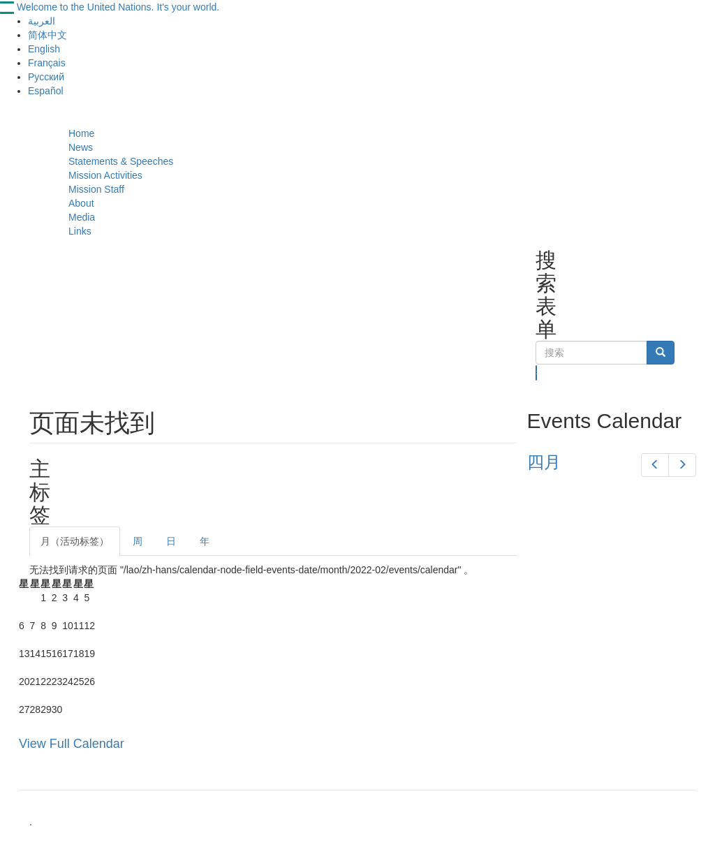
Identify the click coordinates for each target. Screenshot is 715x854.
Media (81, 217)
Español (46, 90)
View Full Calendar (71, 744)
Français (47, 62)
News (80, 147)
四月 (544, 461)
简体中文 (47, 35)
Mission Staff (96, 189)
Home (81, 133)
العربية (41, 21)
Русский (46, 76)
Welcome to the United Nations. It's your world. (118, 7)
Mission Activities (105, 175)
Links (79, 231)
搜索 (536, 372)
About (81, 203)
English (44, 48)
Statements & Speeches (120, 161)
